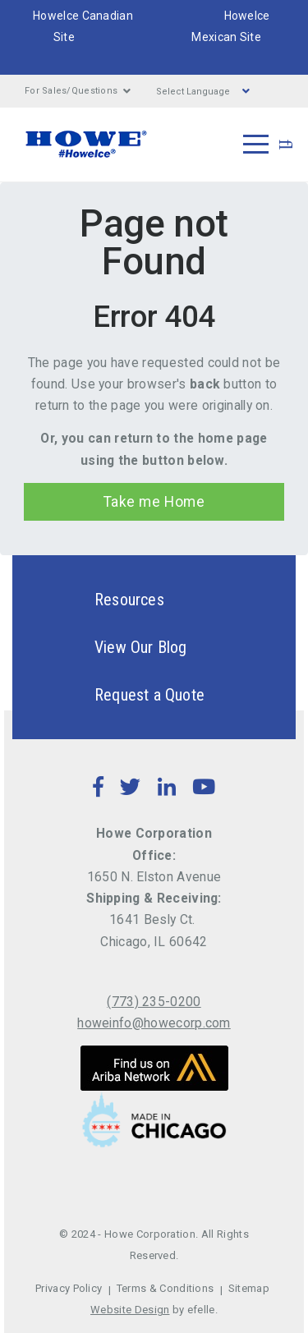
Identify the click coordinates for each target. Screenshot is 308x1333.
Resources (100, 599)
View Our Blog (112, 647)
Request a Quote (121, 695)
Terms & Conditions (165, 1288)
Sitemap (248, 1288)
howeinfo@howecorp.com (154, 1023)
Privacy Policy (68, 1288)
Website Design (129, 1309)
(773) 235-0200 (153, 1001)
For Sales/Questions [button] (78, 91)
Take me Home (154, 502)
